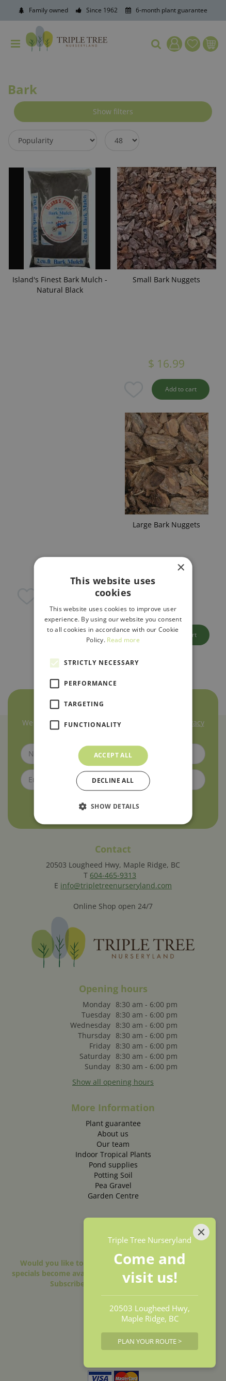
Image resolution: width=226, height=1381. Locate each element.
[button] (112, 806)
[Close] (201, 1232)
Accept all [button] (113, 755)
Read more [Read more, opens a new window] (123, 639)
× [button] (180, 568)
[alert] (113, 690)
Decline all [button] (113, 780)
